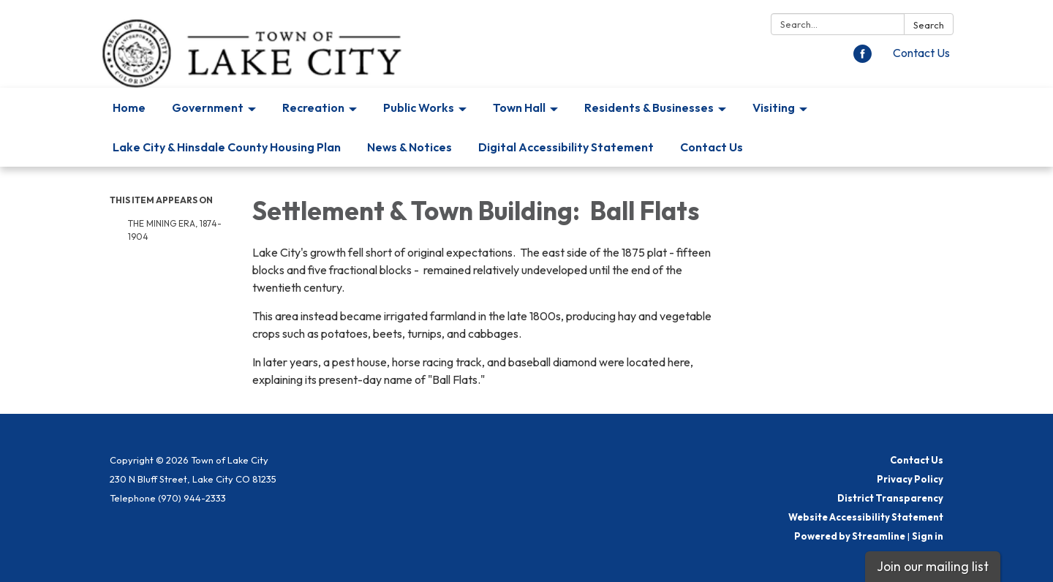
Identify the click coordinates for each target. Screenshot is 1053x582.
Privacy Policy (910, 479)
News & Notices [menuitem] (409, 147)
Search (928, 25)
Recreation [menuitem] (313, 107)
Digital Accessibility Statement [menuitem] (566, 147)
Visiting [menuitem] (773, 107)
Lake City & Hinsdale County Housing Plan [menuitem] (227, 147)
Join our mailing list (933, 566)
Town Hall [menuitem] (519, 107)
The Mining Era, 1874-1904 (175, 230)
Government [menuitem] (208, 107)
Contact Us (921, 52)
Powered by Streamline (849, 536)
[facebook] (862, 58)
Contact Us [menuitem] (711, 147)
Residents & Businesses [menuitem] (649, 107)
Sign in (927, 536)
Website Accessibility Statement (865, 517)
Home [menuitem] (129, 107)
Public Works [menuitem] (418, 107)
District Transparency (890, 498)
